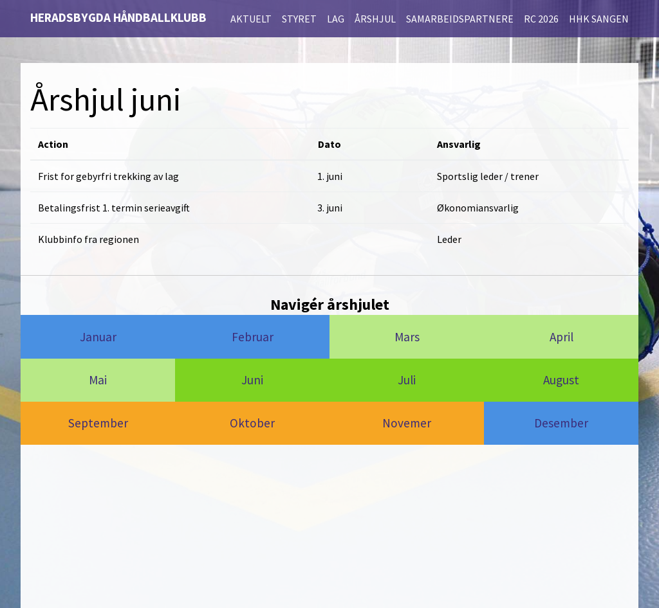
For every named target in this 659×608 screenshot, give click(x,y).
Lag (335, 18)
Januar (98, 336)
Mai (98, 380)
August (561, 380)
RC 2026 (541, 18)
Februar (253, 336)
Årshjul (375, 18)
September (98, 423)
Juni (252, 380)
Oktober (252, 423)
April (561, 336)
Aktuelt (251, 18)
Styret (299, 18)
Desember (561, 423)
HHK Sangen (599, 18)
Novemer (406, 423)
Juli (407, 380)
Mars (407, 336)
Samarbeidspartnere (460, 18)
